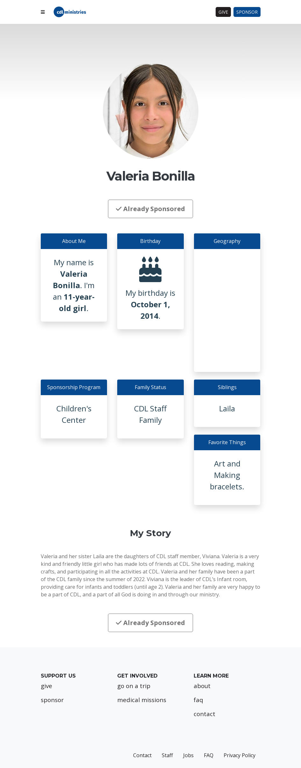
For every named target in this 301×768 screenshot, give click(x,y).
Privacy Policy (239, 755)
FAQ (208, 755)
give (46, 686)
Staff (167, 755)
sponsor (52, 700)
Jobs (188, 755)
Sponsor (247, 12)
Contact (142, 755)
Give (223, 12)
